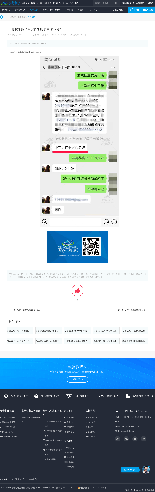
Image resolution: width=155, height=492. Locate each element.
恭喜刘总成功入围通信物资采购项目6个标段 (114, 341)
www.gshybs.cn (127, 431)
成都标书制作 (34, 479)
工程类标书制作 (128, 3)
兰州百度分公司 (18, 479)
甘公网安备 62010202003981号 (92, 488)
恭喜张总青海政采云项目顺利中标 (51, 331)
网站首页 (6, 10)
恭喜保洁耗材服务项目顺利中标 (137, 341)
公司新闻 (90, 436)
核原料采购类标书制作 (77, 341)
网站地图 (69, 467)
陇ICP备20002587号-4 (65, 488)
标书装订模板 (49, 459)
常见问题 (90, 432)
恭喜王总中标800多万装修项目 (78, 331)
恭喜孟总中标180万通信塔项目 (21, 331)
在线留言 (140, 3)
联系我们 (149, 3)
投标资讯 (81, 10)
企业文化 (69, 422)
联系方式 (69, 448)
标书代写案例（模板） (51, 10)
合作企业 (69, 432)
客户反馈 (34, 10)
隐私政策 (69, 462)
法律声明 (69, 457)
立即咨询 (77, 379)
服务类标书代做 (8, 427)
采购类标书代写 (7, 422)
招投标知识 (91, 417)
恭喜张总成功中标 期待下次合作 (51, 341)
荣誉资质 (69, 427)
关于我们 (69, 10)
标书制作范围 (19, 10)
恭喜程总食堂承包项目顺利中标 (108, 331)
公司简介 (69, 417)
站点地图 (150, 490)
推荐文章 (90, 427)
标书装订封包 (6, 432)
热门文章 (90, 422)
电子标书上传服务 (8, 436)
